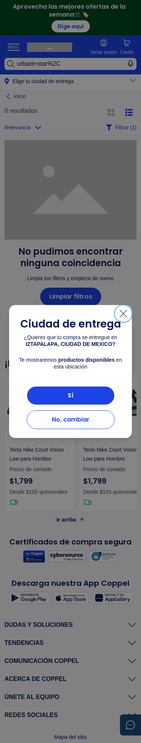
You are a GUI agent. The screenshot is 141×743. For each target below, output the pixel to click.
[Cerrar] (123, 313)
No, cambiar (70, 419)
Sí (71, 395)
